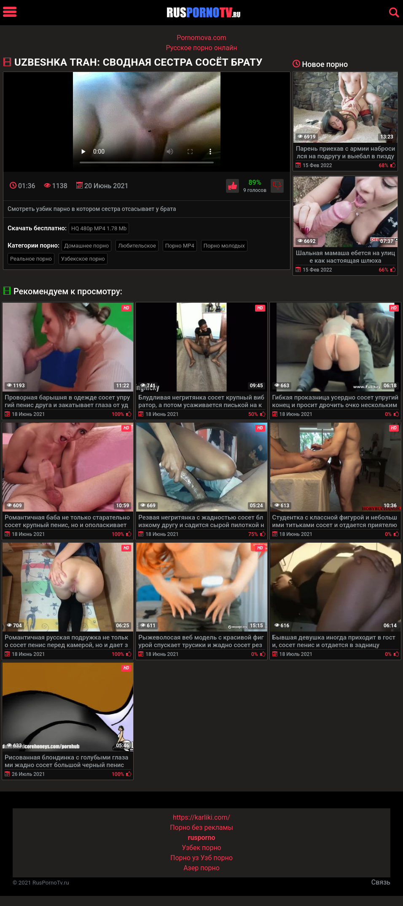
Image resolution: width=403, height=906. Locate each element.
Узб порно (217, 858)
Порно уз (184, 858)
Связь (380, 882)
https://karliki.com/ (201, 817)
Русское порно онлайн (201, 48)
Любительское (137, 245)
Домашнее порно (86, 245)
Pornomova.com (201, 38)
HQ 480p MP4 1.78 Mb (98, 228)
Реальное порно (31, 259)
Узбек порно (201, 848)
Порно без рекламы (201, 827)
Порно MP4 (179, 245)
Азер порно (201, 868)
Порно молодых (224, 245)
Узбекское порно (83, 259)
